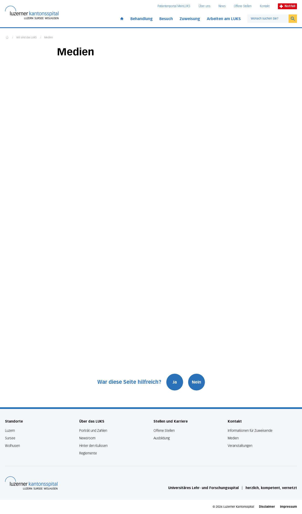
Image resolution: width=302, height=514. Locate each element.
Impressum (288, 507)
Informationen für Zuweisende (250, 431)
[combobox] (268, 18)
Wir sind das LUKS (26, 37)
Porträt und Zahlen (93, 431)
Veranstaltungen (240, 446)
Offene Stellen (242, 6)
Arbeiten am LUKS (224, 19)
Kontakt (264, 6)
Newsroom (87, 438)
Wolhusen (12, 446)
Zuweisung (190, 19)
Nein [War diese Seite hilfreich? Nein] (196, 382)
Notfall (287, 6)
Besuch (166, 19)
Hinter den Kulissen (93, 446)
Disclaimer (267, 507)
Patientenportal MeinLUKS (174, 6)
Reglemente (88, 453)
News (222, 6)
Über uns (204, 6)
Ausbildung (162, 438)
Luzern (10, 431)
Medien (48, 37)
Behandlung (141, 19)
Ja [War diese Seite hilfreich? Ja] (175, 382)
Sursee (10, 438)
